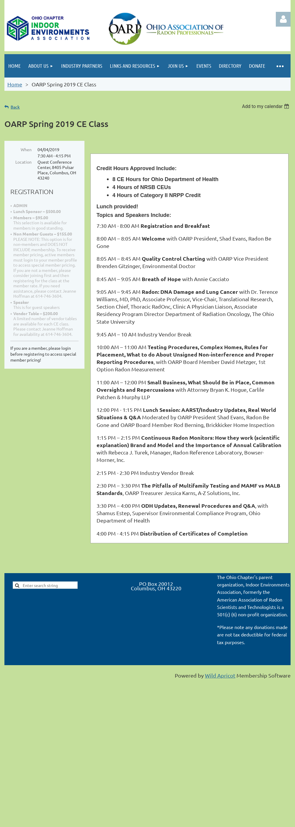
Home (14, 84)
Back (15, 107)
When (26, 149)
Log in (283, 19)
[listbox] (266, 106)
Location (23, 162)
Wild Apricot (220, 675)
